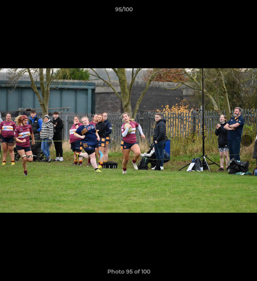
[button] (229, 11)
